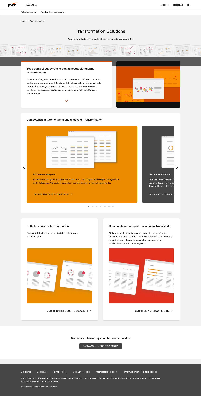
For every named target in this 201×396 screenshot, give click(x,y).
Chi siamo (26, 371)
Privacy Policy (60, 371)
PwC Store (30, 4)
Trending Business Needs (52, 12)
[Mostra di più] (66, 100)
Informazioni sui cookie (107, 371)
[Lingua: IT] (189, 5)
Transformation (37, 21)
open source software (47, 386)
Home (24, 21)
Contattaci (42, 371)
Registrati (178, 4)
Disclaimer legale (81, 371)
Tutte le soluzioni (28, 12)
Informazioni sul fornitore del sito (140, 371)
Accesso (164, 4)
